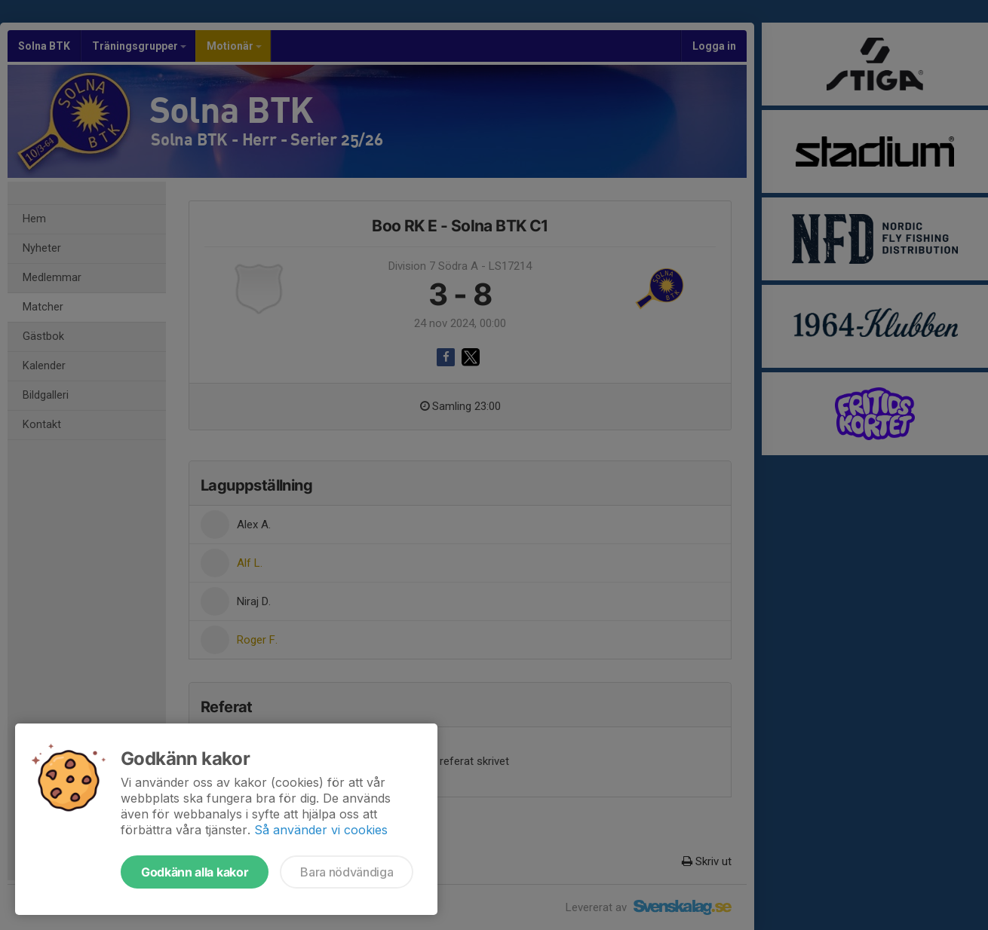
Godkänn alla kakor (194, 872)
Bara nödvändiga (346, 872)
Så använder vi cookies (321, 829)
